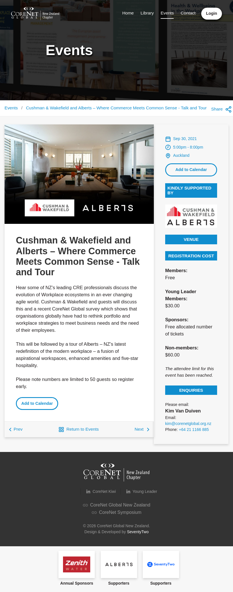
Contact (187, 13)
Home (127, 13)
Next (142, 432)
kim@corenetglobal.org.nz (188, 426)
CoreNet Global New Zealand (116, 507)
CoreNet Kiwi (100, 494)
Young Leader (141, 494)
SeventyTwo (137, 534)
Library (147, 13)
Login (211, 13)
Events (166, 13)
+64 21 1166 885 (194, 432)
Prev (15, 432)
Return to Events (78, 432)
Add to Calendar (37, 406)
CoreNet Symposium (116, 514)
